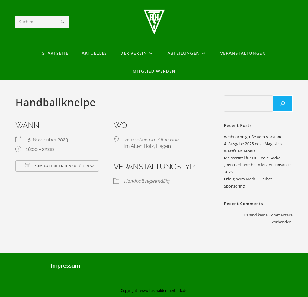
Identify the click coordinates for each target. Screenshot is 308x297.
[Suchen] (283, 103)
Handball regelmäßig (146, 181)
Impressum (65, 265)
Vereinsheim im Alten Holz (152, 139)
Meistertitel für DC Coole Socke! (253, 158)
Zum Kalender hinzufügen (57, 165)
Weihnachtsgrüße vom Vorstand (253, 136)
